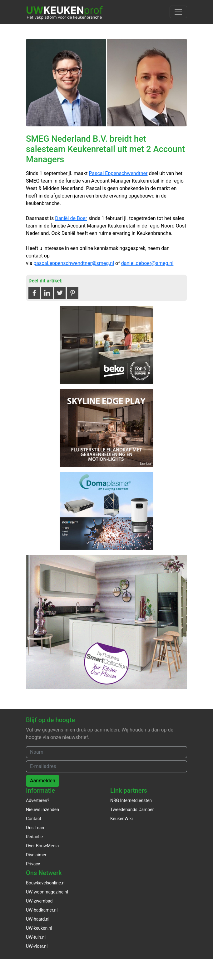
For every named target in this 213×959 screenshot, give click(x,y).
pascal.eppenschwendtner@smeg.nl (73, 263)
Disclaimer (36, 854)
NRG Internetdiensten (131, 800)
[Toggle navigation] (178, 12)
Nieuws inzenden (42, 809)
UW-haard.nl (37, 919)
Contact (33, 818)
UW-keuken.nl (39, 928)
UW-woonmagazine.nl (47, 891)
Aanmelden (42, 781)
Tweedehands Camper (132, 809)
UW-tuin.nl (36, 937)
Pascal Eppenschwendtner (118, 173)
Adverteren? (37, 800)
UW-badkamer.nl (41, 910)
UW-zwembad (39, 900)
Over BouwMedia (42, 845)
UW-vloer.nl (36, 946)
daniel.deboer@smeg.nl (147, 263)
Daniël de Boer (71, 218)
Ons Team (36, 827)
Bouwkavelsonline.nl (46, 882)
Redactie (34, 836)
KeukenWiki (121, 818)
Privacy (33, 863)
